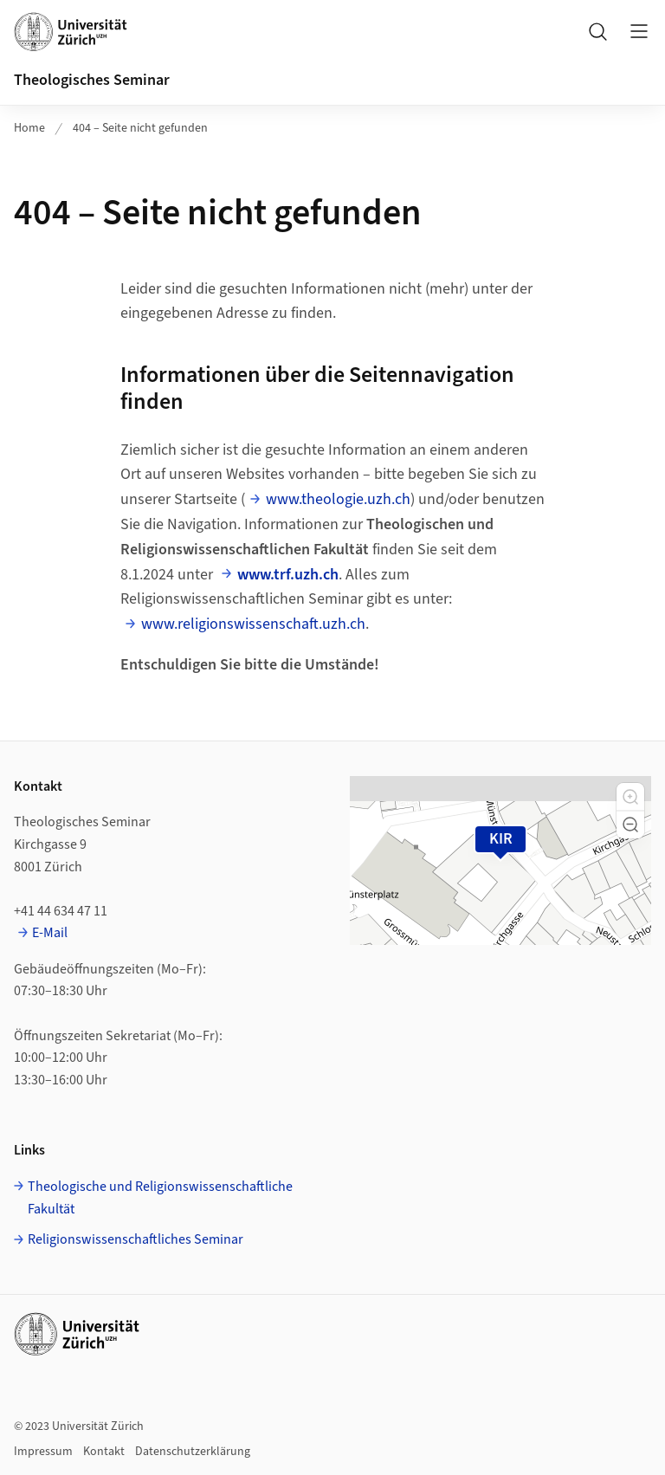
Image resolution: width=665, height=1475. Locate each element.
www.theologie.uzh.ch (338, 499)
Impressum (43, 1451)
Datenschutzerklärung (192, 1451)
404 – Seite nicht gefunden (140, 128)
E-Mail (50, 932)
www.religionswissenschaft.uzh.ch (253, 624)
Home (29, 128)
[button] (630, 797)
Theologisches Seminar (92, 80)
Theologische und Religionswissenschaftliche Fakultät (160, 1198)
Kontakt (104, 1451)
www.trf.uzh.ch (288, 574)
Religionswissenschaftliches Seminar (135, 1239)
